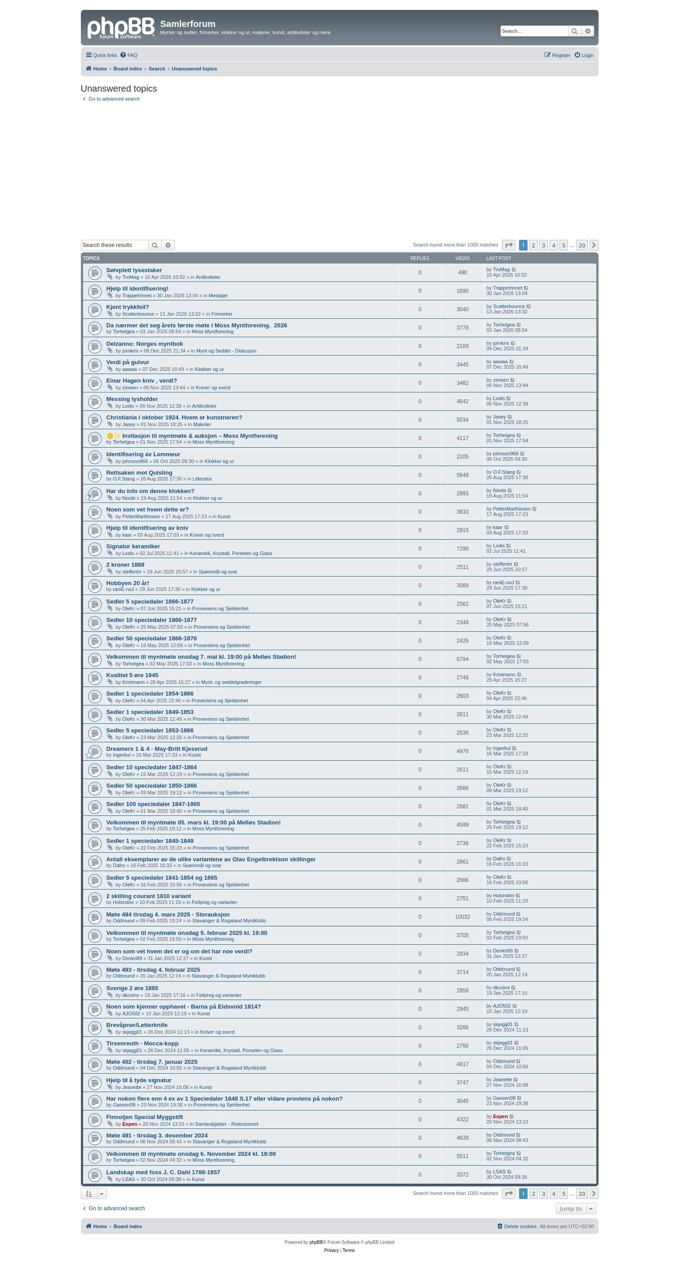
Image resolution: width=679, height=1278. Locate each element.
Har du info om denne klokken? (151, 491)
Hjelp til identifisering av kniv (147, 527)
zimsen (130, 387)
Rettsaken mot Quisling (140, 472)
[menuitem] (129, 55)
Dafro (119, 865)
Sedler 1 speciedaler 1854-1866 (150, 693)
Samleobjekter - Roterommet (226, 1124)
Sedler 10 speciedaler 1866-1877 (152, 620)
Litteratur (202, 478)
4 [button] (553, 245)
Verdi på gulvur (128, 362)
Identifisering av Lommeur (144, 454)
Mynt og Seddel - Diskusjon (226, 350)
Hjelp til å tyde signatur (139, 1080)
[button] (508, 245)
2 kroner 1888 (126, 564)
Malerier (202, 424)
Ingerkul (121, 755)
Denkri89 (132, 958)
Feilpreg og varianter (214, 902)
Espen (129, 1124)
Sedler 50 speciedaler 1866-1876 (152, 638)
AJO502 (131, 1013)
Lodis (128, 406)
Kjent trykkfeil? (128, 307)
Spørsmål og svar (218, 571)
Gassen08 (124, 1104)
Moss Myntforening (213, 331)
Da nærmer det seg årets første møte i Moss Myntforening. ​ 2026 (197, 325)
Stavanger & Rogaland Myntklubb (229, 920)
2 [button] (533, 245)
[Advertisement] (340, 172)
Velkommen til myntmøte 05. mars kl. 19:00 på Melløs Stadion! (194, 822)
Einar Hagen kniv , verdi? (142, 380)
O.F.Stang (124, 478)
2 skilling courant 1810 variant (149, 896)
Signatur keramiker (133, 546)
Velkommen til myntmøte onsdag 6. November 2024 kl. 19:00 (191, 1153)
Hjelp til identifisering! (138, 288)
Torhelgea (123, 331)
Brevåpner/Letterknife (137, 1025)
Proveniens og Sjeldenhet (220, 608)
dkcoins (130, 995)
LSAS (128, 1179)
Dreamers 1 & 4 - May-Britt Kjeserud (157, 748)
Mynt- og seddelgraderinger (231, 682)
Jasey (128, 424)
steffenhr (132, 571)
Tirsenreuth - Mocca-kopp (143, 1043)
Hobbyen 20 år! (128, 583)
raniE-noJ (123, 589)
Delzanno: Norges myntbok (145, 343)
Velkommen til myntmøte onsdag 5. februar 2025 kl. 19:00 (187, 933)
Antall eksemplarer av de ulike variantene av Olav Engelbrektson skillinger (211, 859)
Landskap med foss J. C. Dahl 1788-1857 (164, 1172)
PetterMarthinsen (141, 516)
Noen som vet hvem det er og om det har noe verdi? (180, 951)
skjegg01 (132, 1032)
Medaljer (218, 295)
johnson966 (135, 461)
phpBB (316, 1242)
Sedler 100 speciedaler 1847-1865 (153, 804)
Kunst (223, 516)
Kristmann (133, 682)
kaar (127, 535)
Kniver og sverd (213, 387)
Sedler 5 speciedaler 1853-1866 (150, 730)
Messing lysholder (132, 399)
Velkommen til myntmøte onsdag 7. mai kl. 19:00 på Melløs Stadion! (202, 656)
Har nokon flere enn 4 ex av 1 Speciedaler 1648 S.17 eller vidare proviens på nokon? (225, 1098)
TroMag (130, 277)
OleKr (128, 608)
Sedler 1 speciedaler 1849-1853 (150, 712)
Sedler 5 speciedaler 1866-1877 (150, 601)
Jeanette (131, 1087)
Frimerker (221, 314)
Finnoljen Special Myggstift (145, 1117)
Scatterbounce (138, 314)
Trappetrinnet (136, 295)
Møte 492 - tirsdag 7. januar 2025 (152, 1061)
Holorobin (123, 902)
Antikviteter (208, 277)
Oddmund (123, 920)
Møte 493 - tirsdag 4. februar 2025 (153, 969)
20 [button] (582, 245)
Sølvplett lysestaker (134, 270)
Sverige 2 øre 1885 (133, 988)
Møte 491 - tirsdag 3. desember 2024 (157, 1135)
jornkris (130, 350)
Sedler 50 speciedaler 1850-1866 (152, 785)
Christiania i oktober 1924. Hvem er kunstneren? (175, 417)
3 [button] (543, 245)
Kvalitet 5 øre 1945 (133, 675)
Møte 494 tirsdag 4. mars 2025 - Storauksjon (168, 914)
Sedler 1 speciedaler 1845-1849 (150, 840)
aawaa (129, 369)
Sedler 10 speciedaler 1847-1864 (152, 767)
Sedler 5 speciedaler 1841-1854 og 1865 (162, 877)
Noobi (128, 498)
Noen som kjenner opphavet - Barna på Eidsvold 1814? (184, 1006)
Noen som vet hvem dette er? (148, 509)
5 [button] (563, 245)
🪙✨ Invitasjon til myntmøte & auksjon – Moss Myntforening (192, 435)
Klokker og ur (209, 369)
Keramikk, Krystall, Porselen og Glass (231, 553)
